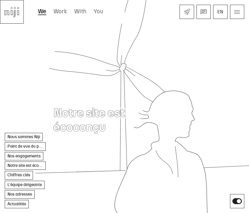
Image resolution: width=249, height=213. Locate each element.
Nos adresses (19, 194)
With (80, 11)
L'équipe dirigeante (24, 185)
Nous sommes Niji (23, 137)
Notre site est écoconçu (26, 165)
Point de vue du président (26, 146)
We (42, 11)
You (98, 11)
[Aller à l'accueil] (12, 12)
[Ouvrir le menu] (237, 12)
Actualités (16, 204)
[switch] (237, 201)
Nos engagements (24, 156)
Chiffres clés (18, 175)
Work (60, 11)
